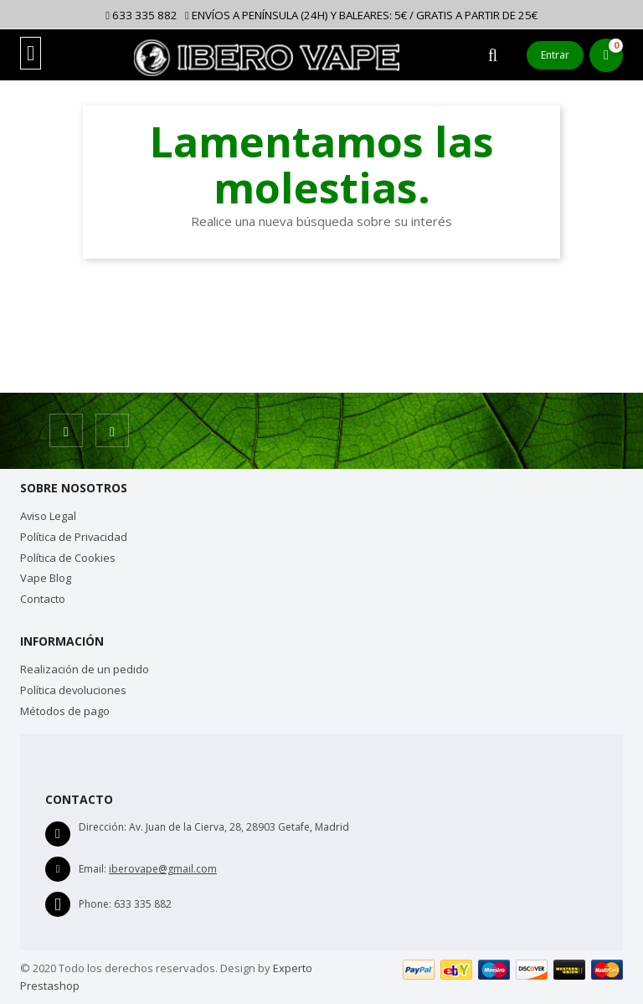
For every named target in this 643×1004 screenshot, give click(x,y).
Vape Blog (45, 577)
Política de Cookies (68, 557)
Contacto (42, 598)
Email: (92, 869)
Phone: (95, 904)
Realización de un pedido (84, 669)
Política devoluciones (73, 690)
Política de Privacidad (73, 536)
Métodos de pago (65, 710)
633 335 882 (141, 15)
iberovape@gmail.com (163, 869)
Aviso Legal (48, 515)
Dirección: (102, 827)
